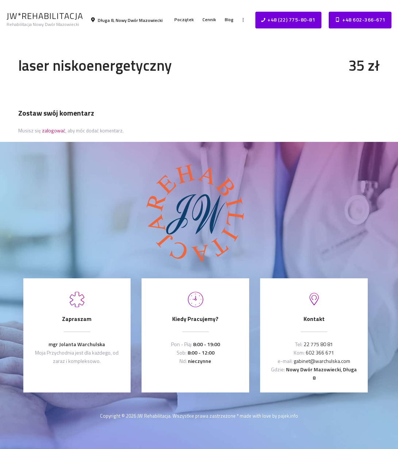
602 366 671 (320, 352)
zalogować (53, 130)
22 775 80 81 (318, 344)
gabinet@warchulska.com (322, 361)
